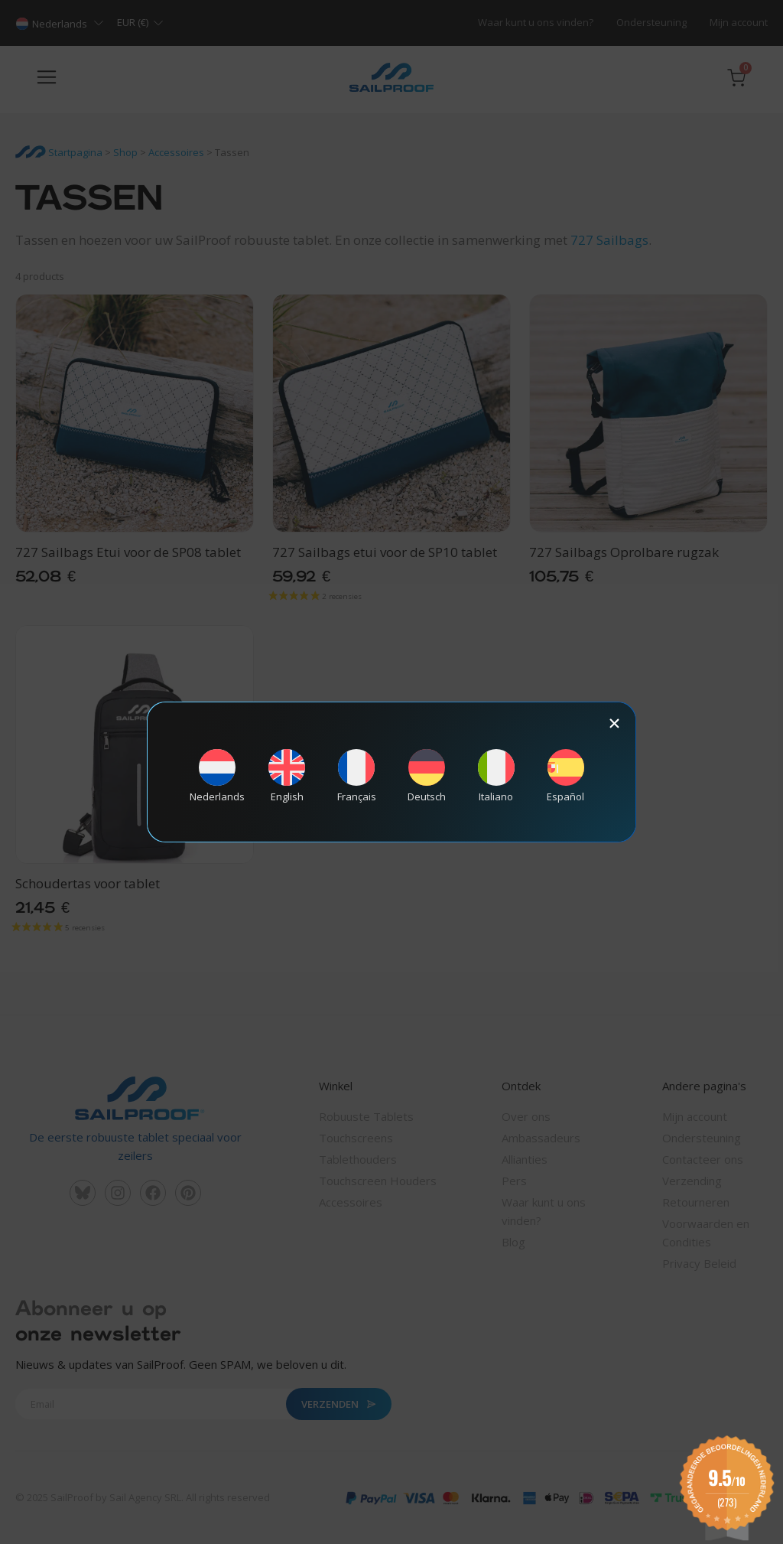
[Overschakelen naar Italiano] (496, 776)
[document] (391, 772)
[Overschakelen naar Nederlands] (217, 776)
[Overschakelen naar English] (287, 776)
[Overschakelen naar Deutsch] (427, 776)
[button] (614, 723)
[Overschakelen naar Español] (566, 776)
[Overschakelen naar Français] (356, 776)
